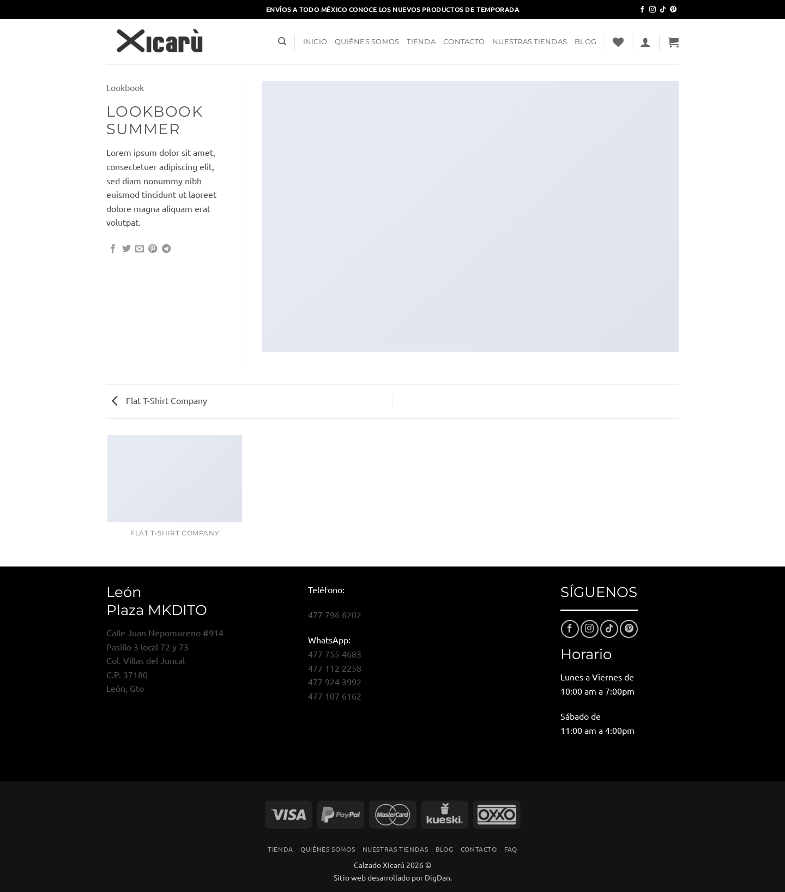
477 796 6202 (334, 614)
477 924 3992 (334, 681)
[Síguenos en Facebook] (642, 10)
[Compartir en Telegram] (166, 249)
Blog (585, 42)
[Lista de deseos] (618, 42)
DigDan (437, 877)
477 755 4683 (334, 653)
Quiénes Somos (367, 42)
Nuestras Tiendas (529, 42)
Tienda (421, 42)
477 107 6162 (334, 695)
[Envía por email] (139, 249)
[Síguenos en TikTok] (663, 10)
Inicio (315, 42)
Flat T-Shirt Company (159, 400)
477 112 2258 (334, 667)
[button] (645, 42)
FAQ (510, 849)
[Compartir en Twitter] (126, 249)
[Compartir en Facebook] (112, 249)
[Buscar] (282, 41)
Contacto (464, 42)
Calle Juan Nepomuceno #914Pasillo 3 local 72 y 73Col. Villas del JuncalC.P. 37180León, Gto (165, 660)
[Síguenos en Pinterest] (673, 10)
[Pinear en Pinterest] (152, 249)
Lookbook (125, 87)
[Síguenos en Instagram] (652, 10)
